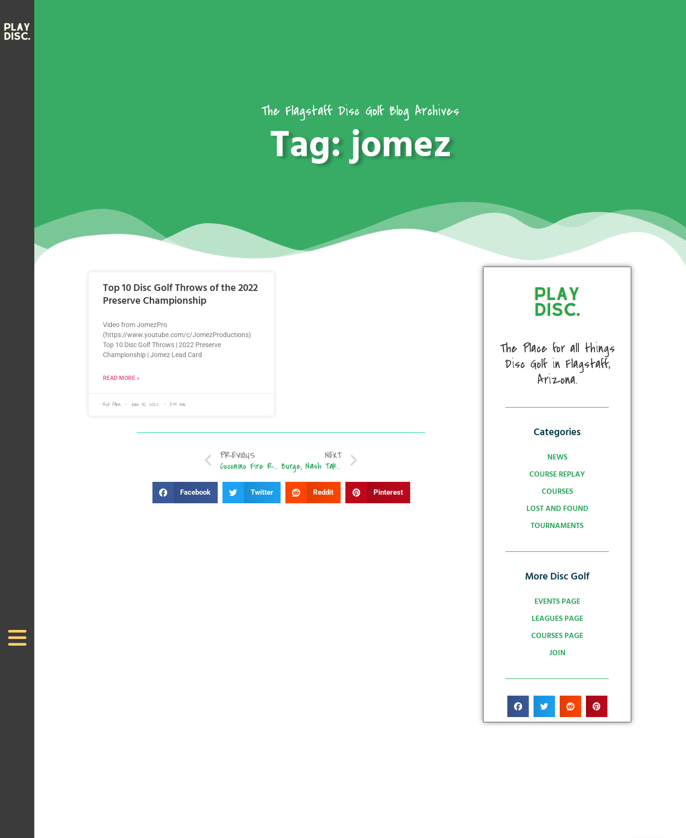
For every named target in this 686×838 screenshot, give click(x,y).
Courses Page (557, 636)
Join (557, 653)
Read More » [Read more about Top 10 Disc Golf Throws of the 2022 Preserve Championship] (121, 378)
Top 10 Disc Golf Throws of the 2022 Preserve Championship (180, 294)
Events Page (557, 602)
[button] (185, 493)
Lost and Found (557, 509)
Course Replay (557, 475)
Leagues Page (557, 619)
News (557, 457)
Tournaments (557, 526)
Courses (557, 492)
